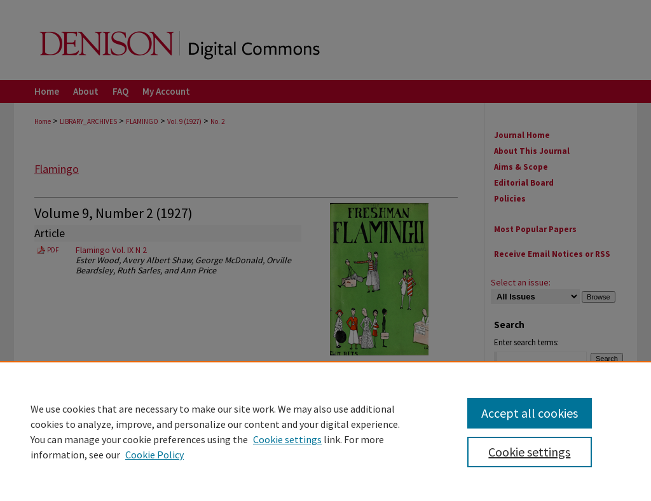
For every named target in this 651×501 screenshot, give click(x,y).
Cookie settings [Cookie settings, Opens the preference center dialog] (529, 452)
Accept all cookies (529, 413)
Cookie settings (287, 439)
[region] (325, 431)
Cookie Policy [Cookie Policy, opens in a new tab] (154, 454)
